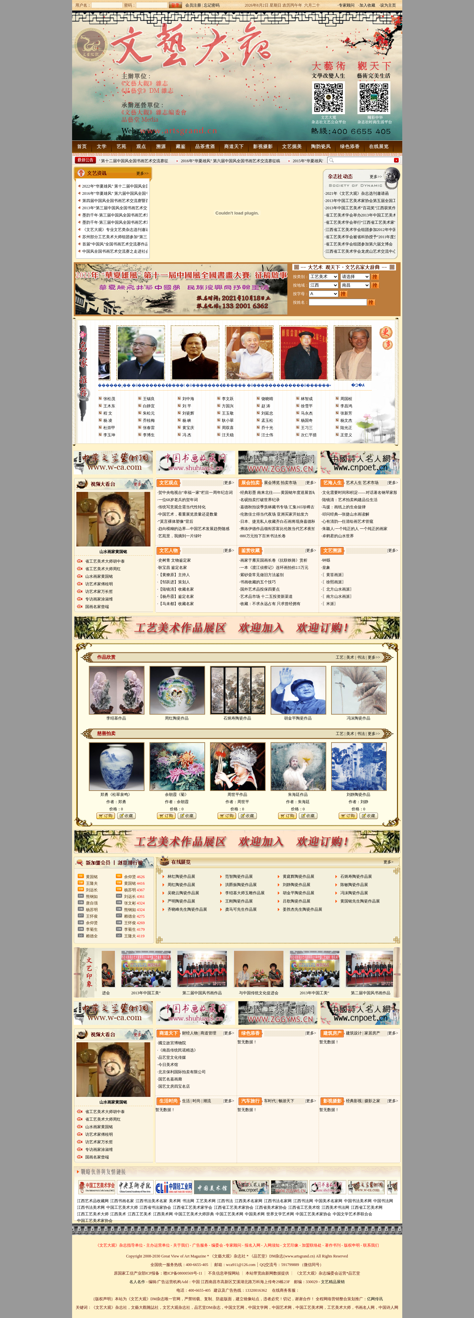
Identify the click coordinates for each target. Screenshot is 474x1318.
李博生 (149, 435)
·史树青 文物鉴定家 (174, 560)
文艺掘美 (292, 146)
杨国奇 (307, 420)
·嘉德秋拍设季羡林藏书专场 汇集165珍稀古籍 (278, 507)
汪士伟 (267, 435)
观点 (141, 146)
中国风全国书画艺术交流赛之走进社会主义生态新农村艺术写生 (137, 251)
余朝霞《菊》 (177, 794)
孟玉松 (267, 420)
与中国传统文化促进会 (260, 993)
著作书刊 (333, 1245)
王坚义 (346, 435)
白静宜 (149, 406)
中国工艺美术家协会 (313, 1214)
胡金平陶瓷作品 (298, 718)
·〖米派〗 (329, 603)
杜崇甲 (109, 427)
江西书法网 (303, 1201)
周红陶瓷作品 (177, 718)
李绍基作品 (116, 718)
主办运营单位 (158, 1245)
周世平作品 (237, 794)
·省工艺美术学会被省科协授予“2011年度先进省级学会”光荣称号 (380, 237)
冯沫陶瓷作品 (358, 718)
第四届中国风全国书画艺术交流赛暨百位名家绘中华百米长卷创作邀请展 (145, 200)
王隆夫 (92, 883)
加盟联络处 (312, 1245)
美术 (350, 657)
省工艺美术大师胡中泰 (105, 561)
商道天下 (234, 146)
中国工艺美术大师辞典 (194, 1214)
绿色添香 (350, 146)
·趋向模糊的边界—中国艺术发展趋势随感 (193, 528)
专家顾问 (233, 1245)
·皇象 (325, 567)
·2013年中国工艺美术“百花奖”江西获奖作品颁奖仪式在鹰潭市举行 (382, 208)
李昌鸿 (346, 406)
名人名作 (137, 1282)
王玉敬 (228, 413)
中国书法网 (383, 1201)
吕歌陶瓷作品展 (296, 901)
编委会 (217, 1245)
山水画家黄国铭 (113, 551)
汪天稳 (228, 435)
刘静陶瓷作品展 (296, 884)
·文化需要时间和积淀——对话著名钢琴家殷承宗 (363, 492)
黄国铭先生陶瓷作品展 (360, 901)
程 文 (107, 413)
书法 (361, 657)
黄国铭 (92, 876)
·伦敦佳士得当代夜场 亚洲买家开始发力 (273, 514)
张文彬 (130, 903)
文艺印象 (291, 1245)
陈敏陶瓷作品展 (354, 884)
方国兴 (228, 406)
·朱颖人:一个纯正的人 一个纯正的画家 (354, 528)
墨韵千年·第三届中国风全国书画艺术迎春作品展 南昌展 (130, 222)
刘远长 (92, 890)
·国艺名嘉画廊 (169, 1079)
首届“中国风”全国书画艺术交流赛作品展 (117, 244)
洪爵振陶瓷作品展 (241, 884)
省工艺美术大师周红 (103, 569)
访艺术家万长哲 (99, 591)
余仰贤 (92, 923)
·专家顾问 (346, 5)
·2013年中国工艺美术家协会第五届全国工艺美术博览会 (372, 200)
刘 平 (186, 406)
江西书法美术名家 (151, 1201)
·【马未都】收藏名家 (175, 603)
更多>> (142, 173)
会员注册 (193, 5)
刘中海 (188, 398)
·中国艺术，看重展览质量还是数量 (187, 514)
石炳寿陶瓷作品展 (356, 876)
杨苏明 (92, 909)
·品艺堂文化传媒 (171, 1057)
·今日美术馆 (167, 1064)
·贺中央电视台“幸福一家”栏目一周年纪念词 (195, 492)
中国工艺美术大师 (122, 1207)
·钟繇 (325, 560)
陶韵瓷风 (321, 146)
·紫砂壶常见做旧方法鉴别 (261, 574)
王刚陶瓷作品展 (239, 901)
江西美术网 (163, 1214)
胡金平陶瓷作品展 (298, 893)
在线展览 (379, 146)
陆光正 (346, 427)
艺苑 (121, 146)
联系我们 (371, 1245)
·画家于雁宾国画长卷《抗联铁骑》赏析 (273, 560)
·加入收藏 (366, 5)
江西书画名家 (122, 1201)
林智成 (307, 398)
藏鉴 (181, 146)
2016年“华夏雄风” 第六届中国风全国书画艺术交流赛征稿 (232, 161)
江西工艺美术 (139, 1214)
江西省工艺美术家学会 (192, 1207)
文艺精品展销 (333, 1282)
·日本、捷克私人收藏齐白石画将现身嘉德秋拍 (279, 521)
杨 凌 (107, 420)
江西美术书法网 (335, 1207)
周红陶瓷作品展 (181, 884)
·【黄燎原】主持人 (173, 574)
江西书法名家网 (278, 1201)
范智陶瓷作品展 (239, 876)
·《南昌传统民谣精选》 (177, 1050)
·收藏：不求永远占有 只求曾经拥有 (270, 603)
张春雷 (149, 427)
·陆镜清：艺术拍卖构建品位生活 (349, 499)
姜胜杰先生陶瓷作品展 (302, 909)
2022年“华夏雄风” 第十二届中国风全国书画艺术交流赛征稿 (134, 186)
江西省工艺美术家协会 (233, 1207)
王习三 (307, 427)
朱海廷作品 (298, 794)
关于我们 (181, 1245)
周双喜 (228, 427)
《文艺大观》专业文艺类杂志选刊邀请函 (117, 229)
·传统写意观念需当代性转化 (181, 507)
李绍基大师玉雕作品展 (245, 893)
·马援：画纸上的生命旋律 (343, 507)
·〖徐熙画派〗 (333, 582)
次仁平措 (309, 435)
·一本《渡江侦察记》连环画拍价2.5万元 (273, 567)
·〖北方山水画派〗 (337, 589)
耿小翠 (228, 420)
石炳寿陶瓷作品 (237, 718)
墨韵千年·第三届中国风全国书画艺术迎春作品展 (124, 215)
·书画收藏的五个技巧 (257, 582)
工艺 (340, 657)
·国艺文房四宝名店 (173, 1086)
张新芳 (346, 413)
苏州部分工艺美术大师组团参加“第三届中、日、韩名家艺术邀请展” (141, 237)
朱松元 (149, 413)
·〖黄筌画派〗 (333, 574)
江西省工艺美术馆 (304, 1207)
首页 (82, 146)
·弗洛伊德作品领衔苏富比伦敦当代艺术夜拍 (277, 528)
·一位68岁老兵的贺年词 (177, 499)
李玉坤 (109, 435)
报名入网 (252, 1245)
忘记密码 (212, 5)
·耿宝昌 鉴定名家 (172, 567)
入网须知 (271, 1245)
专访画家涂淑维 (99, 599)
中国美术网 (255, 1214)
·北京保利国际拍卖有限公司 (181, 1072)
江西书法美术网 (91, 1207)
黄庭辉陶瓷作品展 (298, 876)
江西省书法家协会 (155, 1207)
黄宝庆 (188, 427)
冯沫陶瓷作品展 (354, 893)
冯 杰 (186, 435)
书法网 (188, 1201)
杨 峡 (186, 420)
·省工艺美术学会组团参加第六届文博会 (359, 244)
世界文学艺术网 (280, 1214)
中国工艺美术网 (229, 1214)
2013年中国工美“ (148, 993)
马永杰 (307, 413)
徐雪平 (307, 406)
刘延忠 (267, 413)
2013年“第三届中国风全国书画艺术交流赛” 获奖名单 (128, 208)
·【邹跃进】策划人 (173, 582)
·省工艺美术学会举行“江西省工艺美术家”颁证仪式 (368, 222)
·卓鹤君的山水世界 (337, 536)
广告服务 (200, 1245)
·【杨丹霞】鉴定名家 (175, 596)
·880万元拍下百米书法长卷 (262, 536)
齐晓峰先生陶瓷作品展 (187, 909)
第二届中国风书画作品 (204, 993)
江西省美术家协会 (271, 1207)
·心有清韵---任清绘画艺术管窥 (347, 521)
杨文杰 (346, 420)
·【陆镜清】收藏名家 (175, 589)
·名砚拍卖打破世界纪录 (259, 499)
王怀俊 (92, 916)
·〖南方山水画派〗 (337, 596)
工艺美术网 (206, 1201)
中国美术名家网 (328, 1201)
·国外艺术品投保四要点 (259, 589)
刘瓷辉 (188, 413)
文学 (102, 146)
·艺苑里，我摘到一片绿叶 (179, 536)
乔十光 (267, 427)
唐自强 (92, 903)
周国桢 (346, 398)
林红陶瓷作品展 (181, 876)
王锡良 (149, 398)
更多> (229, 482)
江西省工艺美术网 (366, 1207)
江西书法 (225, 1201)
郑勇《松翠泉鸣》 (116, 794)
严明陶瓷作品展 (181, 901)
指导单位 (135, 1245)
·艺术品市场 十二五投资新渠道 (266, 596)
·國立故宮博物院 (171, 1043)
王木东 (109, 406)
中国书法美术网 (358, 1201)
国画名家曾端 (97, 606)
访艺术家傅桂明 (99, 584)
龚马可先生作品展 (241, 909)
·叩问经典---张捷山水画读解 (345, 514)
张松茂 (109, 398)
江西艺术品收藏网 (93, 1201)
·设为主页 (387, 5)
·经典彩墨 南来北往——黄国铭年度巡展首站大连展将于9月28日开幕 (298, 492)
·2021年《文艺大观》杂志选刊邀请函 (357, 193)
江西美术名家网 (248, 1201)
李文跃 (228, 398)
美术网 (175, 1201)
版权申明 (352, 1245)
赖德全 (92, 936)
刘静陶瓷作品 (358, 794)
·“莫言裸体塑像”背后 (175, 521)
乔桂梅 (149, 420)
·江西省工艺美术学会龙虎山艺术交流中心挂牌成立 (368, 251)
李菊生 (92, 929)
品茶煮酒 (205, 146)
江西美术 (118, 1214)
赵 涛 (265, 406)
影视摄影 (263, 146)
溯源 (161, 146)
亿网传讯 (375, 1299)
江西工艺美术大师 (93, 1214)
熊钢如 (92, 896)
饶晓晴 (267, 398)
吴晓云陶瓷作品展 (183, 893)
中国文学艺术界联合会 (352, 1214)
